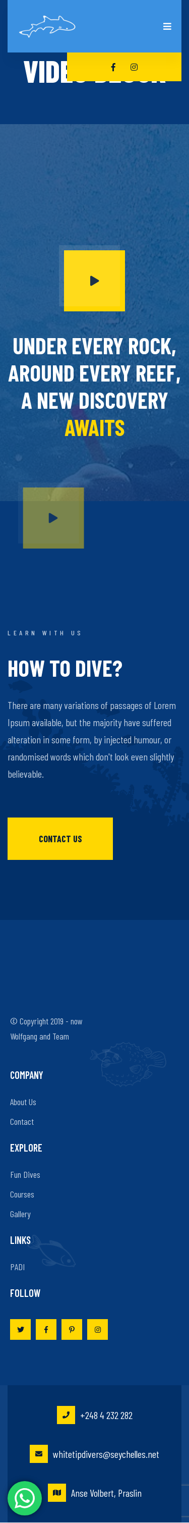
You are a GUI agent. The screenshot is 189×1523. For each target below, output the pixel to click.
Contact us (60, 838)
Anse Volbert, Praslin (95, 1493)
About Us (23, 1101)
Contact (22, 1121)
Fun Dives (25, 1174)
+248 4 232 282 (95, 1415)
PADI (17, 1266)
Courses (22, 1194)
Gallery (20, 1213)
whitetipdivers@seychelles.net (94, 1454)
